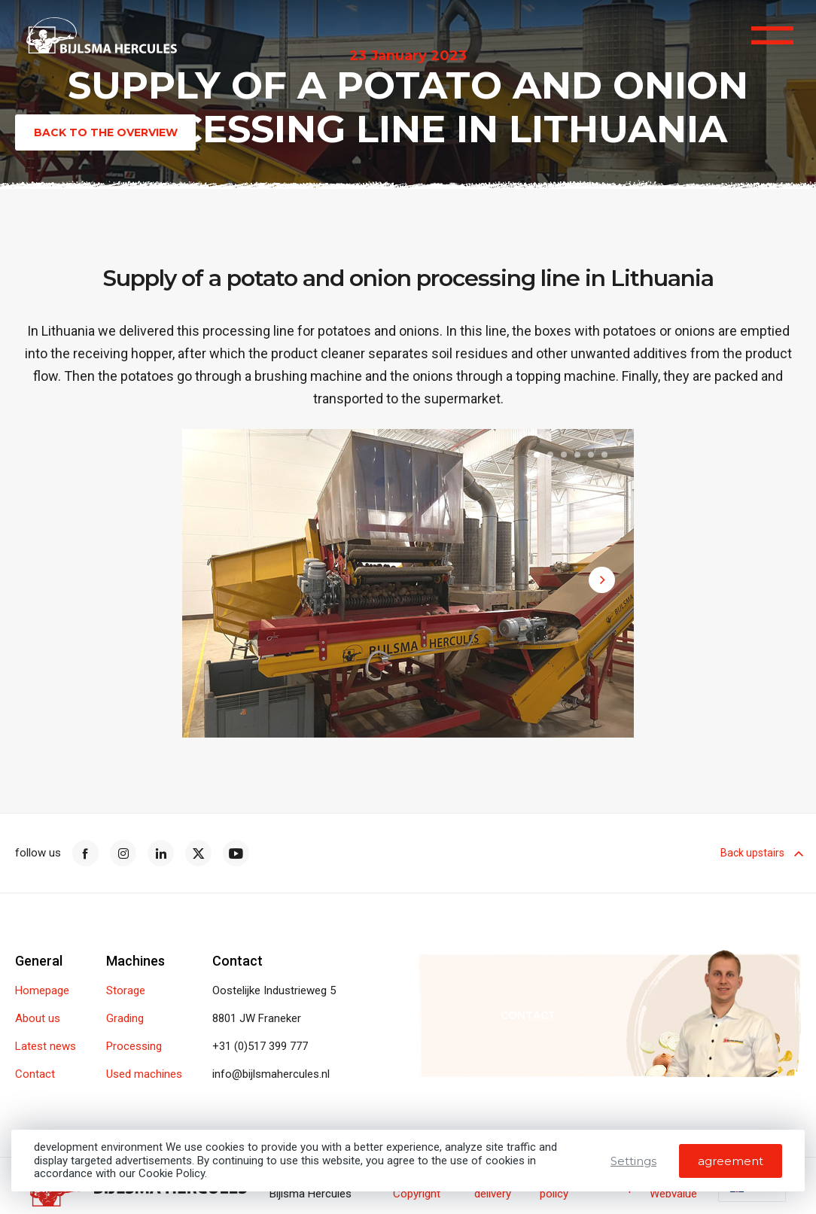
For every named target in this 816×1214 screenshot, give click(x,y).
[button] (537, 457)
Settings (633, 1161)
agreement (730, 1161)
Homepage (42, 990)
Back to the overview (106, 132)
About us (37, 1018)
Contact (35, 1074)
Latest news (45, 1046)
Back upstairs (760, 853)
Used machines (144, 1074)
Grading (125, 1018)
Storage (125, 990)
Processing (134, 1046)
